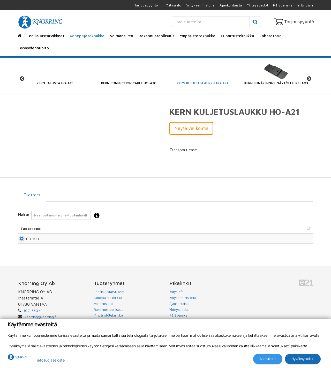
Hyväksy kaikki (302, 358)
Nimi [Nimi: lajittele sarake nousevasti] (97, 228)
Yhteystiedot (257, 5)
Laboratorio (271, 36)
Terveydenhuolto (33, 48)
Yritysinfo (173, 5)
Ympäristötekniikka (197, 36)
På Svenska (282, 5)
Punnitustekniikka (237, 36)
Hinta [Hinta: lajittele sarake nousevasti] (210, 228)
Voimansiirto (121, 36)
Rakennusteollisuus (156, 36)
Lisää (303, 241)
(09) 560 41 (33, 315)
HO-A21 (26, 241)
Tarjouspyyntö (146, 5)
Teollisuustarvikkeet (45, 36)
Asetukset (268, 358)
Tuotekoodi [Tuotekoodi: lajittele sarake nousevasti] (30, 228)
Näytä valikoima (191, 128)
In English (305, 5)
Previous (22, 78)
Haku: (60, 216)
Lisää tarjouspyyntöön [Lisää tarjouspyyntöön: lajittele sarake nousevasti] (284, 228)
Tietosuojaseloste (50, 360)
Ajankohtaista (231, 5)
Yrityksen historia (200, 5)
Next (309, 78)
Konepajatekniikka (87, 36)
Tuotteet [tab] (32, 194)
